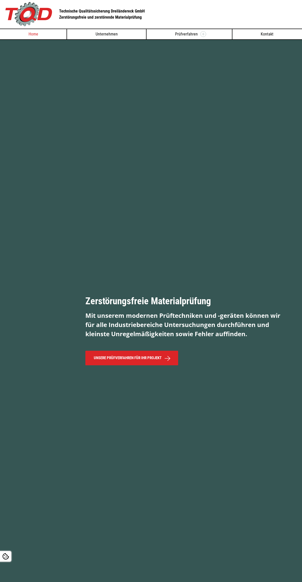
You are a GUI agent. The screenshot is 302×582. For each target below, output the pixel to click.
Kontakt (267, 34)
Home (33, 34)
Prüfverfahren (186, 34)
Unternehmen (107, 34)
